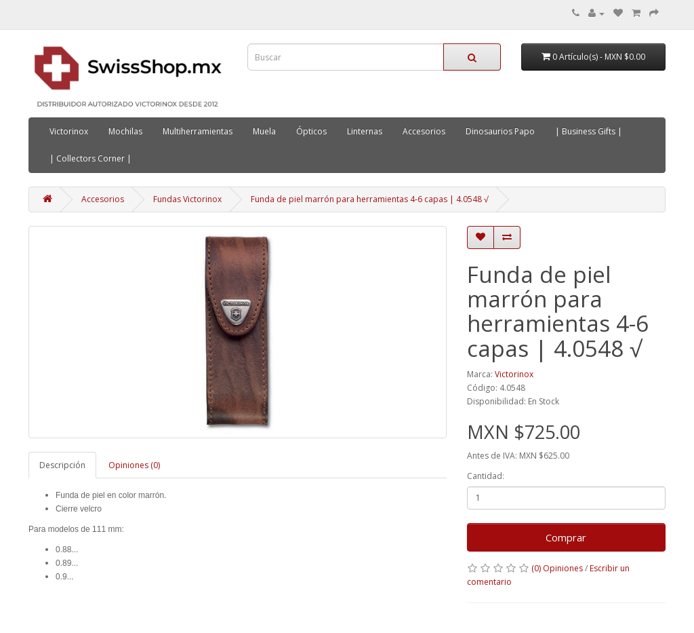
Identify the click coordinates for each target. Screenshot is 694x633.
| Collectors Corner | (90, 158)
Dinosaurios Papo (500, 131)
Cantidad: (485, 476)
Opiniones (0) (134, 465)
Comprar (566, 537)
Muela (264, 131)
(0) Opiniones (557, 568)
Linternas (364, 131)
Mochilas (125, 131)
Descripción (62, 465)
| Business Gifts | (588, 131)
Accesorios (424, 131)
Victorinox (68, 131)
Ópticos (311, 131)
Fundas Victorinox (187, 199)
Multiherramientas (197, 131)
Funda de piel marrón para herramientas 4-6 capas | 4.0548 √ (370, 199)
